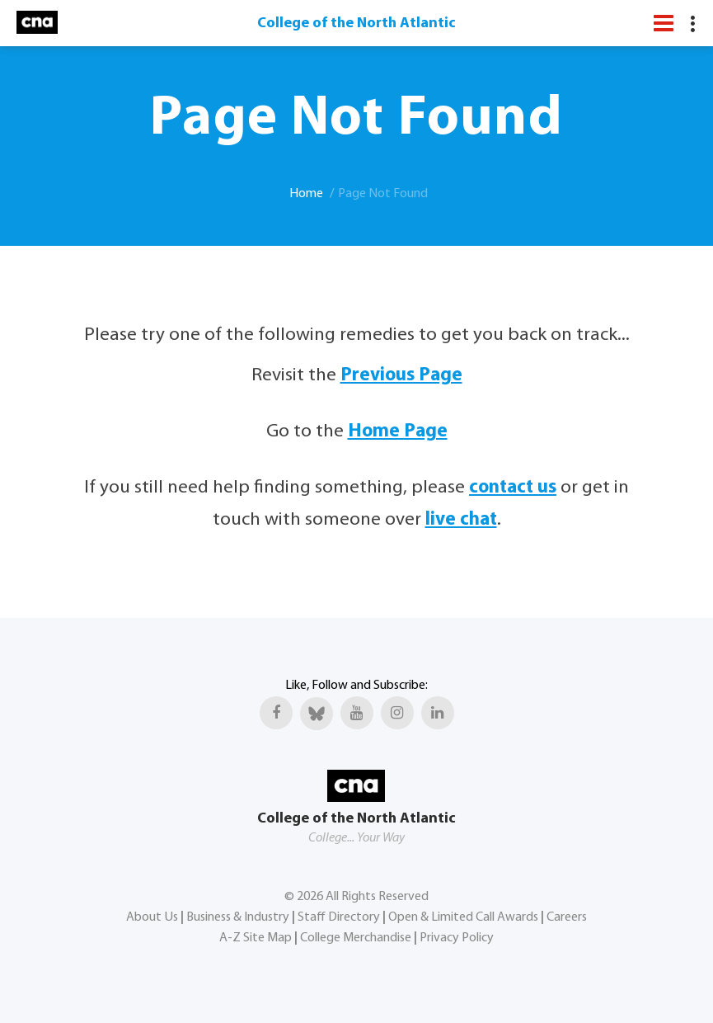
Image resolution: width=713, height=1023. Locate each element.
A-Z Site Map (255, 938)
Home (306, 193)
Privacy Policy (457, 938)
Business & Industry (237, 917)
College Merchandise (355, 938)
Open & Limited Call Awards (463, 917)
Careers (566, 917)
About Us (152, 917)
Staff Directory (339, 917)
